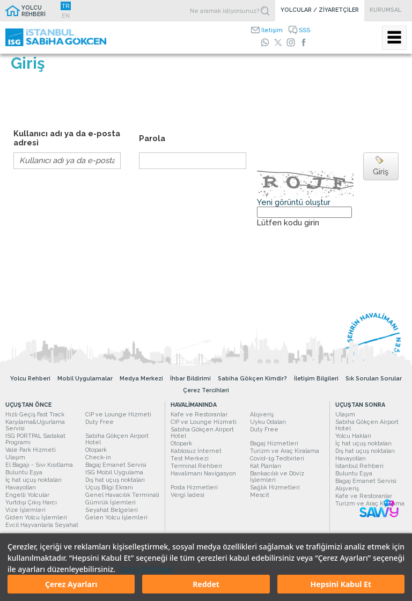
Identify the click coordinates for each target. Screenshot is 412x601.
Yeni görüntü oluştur (293, 202)
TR (66, 6)
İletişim (272, 30)
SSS (304, 30)
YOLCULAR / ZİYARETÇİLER (320, 9)
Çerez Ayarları (71, 584)
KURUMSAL (385, 9)
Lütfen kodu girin (288, 222)
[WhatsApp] (265, 42)
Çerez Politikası (146, 569)
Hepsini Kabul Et (341, 584)
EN (66, 15)
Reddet (206, 584)
